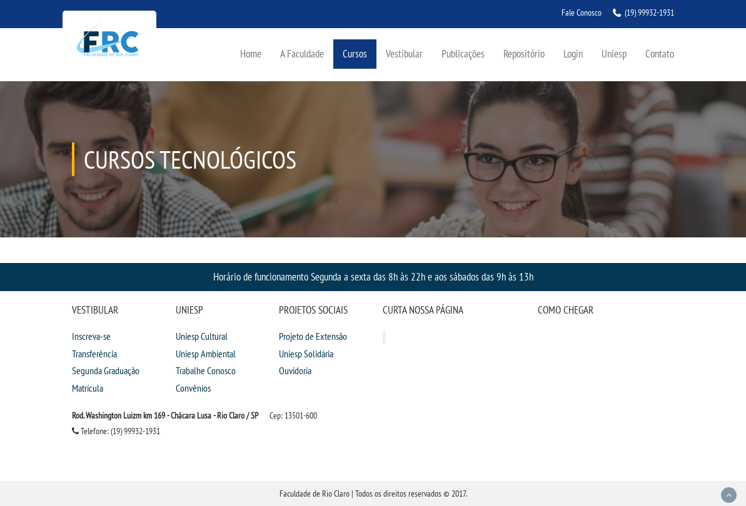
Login (573, 53)
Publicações (463, 53)
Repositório (524, 53)
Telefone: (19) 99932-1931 (116, 431)
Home (250, 53)
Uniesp (614, 53)
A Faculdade (302, 53)
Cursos (355, 53)
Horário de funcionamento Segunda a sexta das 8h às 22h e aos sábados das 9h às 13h (373, 276)
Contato (659, 53)
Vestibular (404, 53)
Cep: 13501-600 (293, 415)
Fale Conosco (582, 12)
